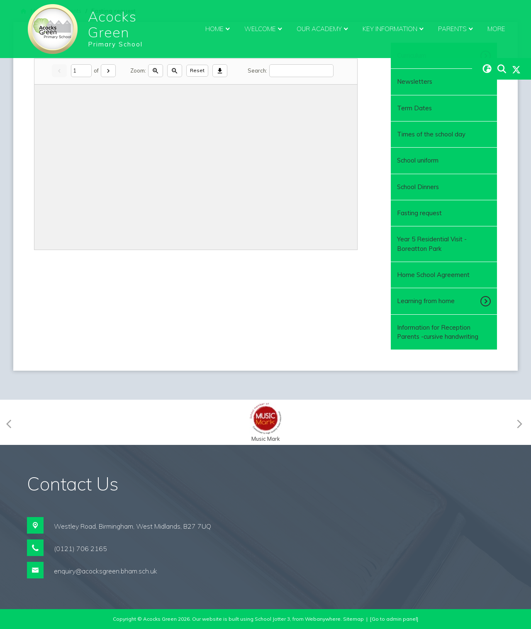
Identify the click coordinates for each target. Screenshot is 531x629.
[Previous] (11, 422)
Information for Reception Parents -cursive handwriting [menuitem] (437, 331)
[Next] (108, 70)
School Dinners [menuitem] (418, 187)
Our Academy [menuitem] (323, 29)
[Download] (219, 70)
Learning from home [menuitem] (426, 301)
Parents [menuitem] (456, 29)
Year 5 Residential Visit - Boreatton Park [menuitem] (432, 243)
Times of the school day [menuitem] (431, 134)
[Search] (301, 70)
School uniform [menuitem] (417, 160)
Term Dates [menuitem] (414, 108)
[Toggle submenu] (486, 301)
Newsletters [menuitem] (414, 81)
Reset (197, 70)
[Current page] (81, 70)
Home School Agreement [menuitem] (433, 275)
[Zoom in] (155, 70)
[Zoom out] (174, 70)
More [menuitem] (496, 29)
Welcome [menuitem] (264, 29)
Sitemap (353, 619)
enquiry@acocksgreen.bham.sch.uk (105, 571)
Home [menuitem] (218, 29)
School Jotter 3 (272, 619)
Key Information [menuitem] (394, 29)
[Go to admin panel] (394, 619)
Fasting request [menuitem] (419, 213)
